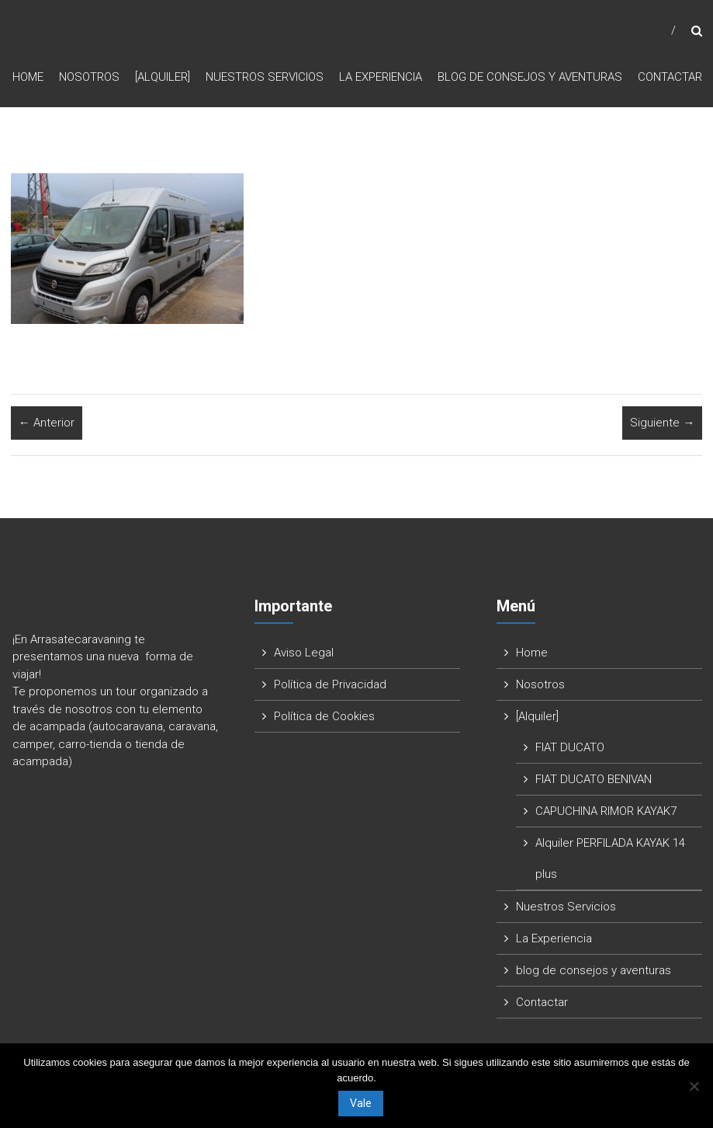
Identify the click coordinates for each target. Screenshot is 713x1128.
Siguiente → (662, 423)
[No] (693, 1086)
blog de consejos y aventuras (530, 77)
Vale (361, 1103)
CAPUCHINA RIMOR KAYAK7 (606, 811)
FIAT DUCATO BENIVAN (593, 779)
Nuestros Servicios (265, 77)
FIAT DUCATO (569, 747)
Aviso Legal (304, 653)
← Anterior (46, 423)
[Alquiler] (162, 77)
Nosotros (89, 77)
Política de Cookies (324, 716)
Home (27, 77)
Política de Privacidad (330, 684)
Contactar (670, 77)
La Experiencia (380, 77)
